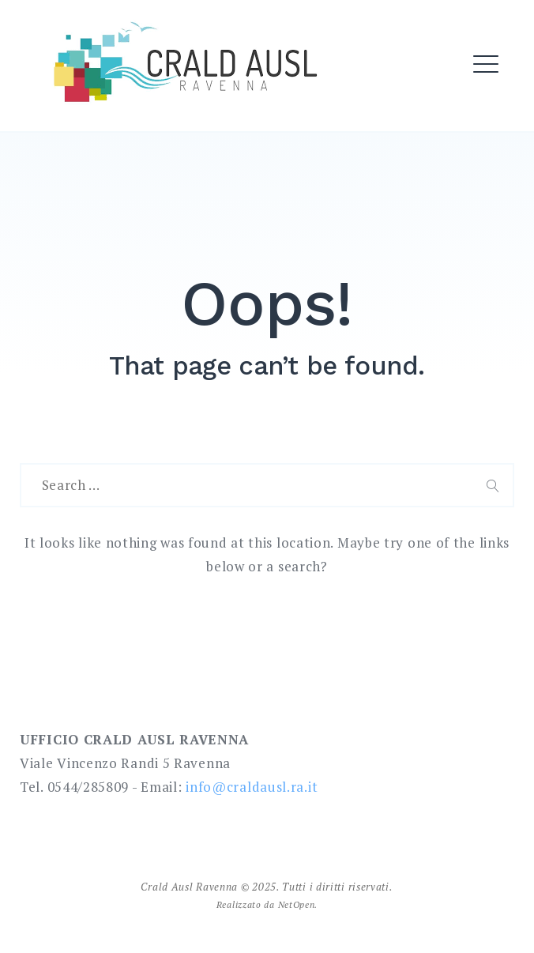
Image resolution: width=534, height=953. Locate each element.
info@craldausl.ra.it (252, 787)
